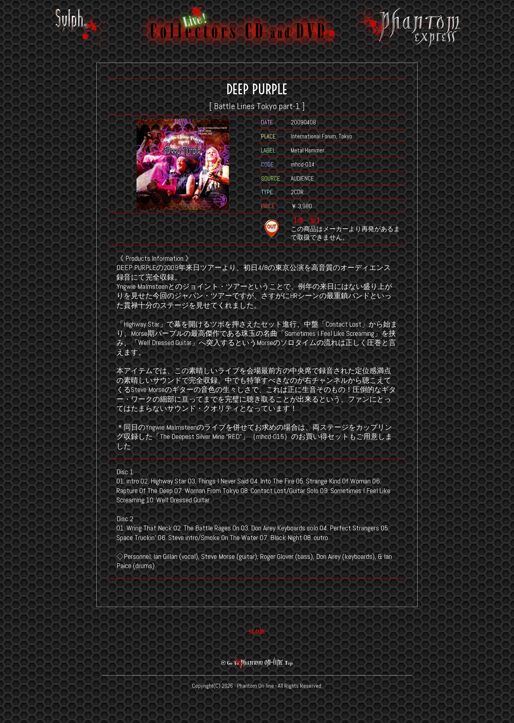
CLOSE (257, 631)
